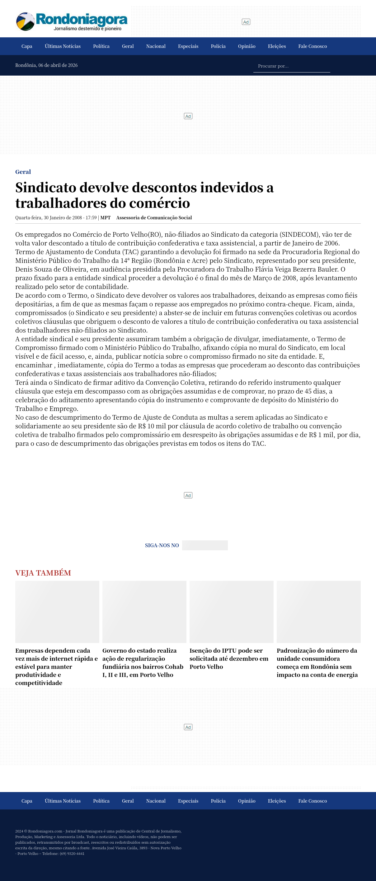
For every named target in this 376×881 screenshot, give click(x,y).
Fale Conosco (312, 46)
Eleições (277, 46)
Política (101, 46)
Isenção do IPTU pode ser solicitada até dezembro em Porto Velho (229, 658)
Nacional (156, 46)
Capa (26, 46)
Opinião (247, 46)
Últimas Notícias (63, 46)
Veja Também (43, 572)
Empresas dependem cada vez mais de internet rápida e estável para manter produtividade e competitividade (56, 666)
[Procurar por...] (291, 65)
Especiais (188, 46)
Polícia (218, 46)
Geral (128, 46)
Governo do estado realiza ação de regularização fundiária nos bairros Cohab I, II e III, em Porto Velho (142, 662)
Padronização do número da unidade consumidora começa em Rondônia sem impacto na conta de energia (317, 662)
